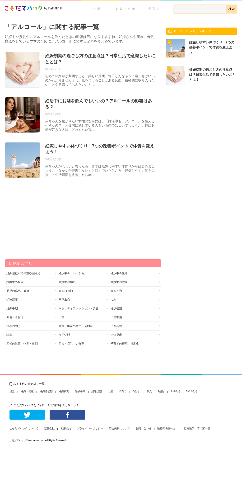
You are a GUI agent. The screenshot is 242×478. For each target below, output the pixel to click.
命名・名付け (14, 317)
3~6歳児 (175, 391)
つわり (115, 299)
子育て (154, 8)
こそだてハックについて (23, 428)
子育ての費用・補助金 (125, 343)
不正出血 (64, 299)
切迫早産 (116, 334)
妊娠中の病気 (67, 282)
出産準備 (116, 317)
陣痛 (9, 334)
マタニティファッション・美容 (78, 308)
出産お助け (13, 326)
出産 (61, 317)
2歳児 (161, 391)
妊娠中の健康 (119, 282)
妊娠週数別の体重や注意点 (23, 273)
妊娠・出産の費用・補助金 (76, 326)
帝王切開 (64, 334)
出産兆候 (116, 326)
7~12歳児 (191, 391)
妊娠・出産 (126, 8)
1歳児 (148, 391)
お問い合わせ (143, 428)
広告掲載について (119, 428)
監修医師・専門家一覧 (197, 428)
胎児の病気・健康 (17, 291)
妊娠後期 (116, 308)
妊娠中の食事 (14, 282)
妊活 (97, 8)
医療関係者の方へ (167, 428)
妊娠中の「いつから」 (73, 273)
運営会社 (49, 428)
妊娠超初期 (66, 291)
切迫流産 (12, 299)
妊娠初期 (116, 291)
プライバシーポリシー (90, 428)
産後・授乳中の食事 (71, 343)
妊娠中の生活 (119, 273)
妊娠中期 (12, 308)
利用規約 (65, 428)
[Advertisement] (40, 218)
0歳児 (136, 391)
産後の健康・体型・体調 (22, 343)
